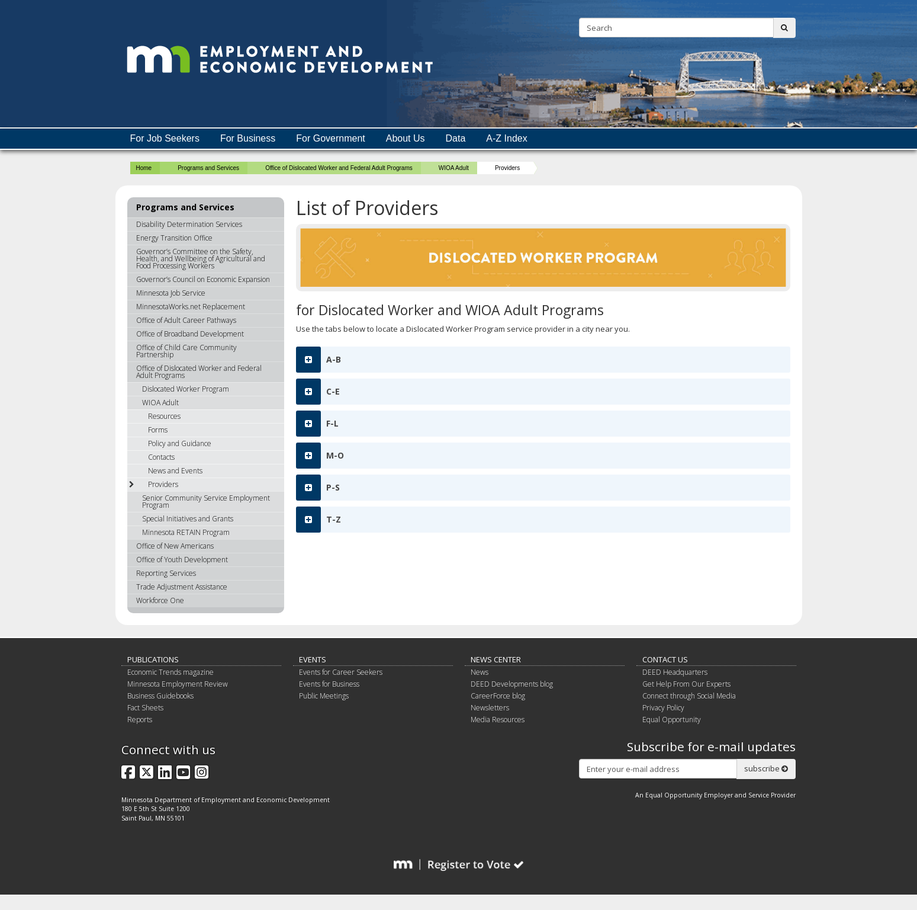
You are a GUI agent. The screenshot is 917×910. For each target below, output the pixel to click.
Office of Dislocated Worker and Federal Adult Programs (339, 168)
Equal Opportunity (671, 719)
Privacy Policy (663, 708)
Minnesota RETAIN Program (186, 532)
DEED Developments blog (512, 684)
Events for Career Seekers (340, 672)
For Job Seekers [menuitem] (165, 138)
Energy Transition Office (174, 238)
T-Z (318, 520)
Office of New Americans (175, 546)
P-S (318, 488)
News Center (496, 659)
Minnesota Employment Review (177, 684)
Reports (139, 719)
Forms (158, 430)
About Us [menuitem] (405, 138)
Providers (153, 484)
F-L (317, 424)
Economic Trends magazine (170, 672)
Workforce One (160, 600)
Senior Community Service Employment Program (206, 501)
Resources (164, 416)
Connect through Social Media (689, 696)
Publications (153, 659)
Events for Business (329, 684)
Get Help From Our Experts (686, 684)
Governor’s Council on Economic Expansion (203, 279)
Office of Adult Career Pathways (186, 320)
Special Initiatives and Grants (187, 519)
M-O (320, 456)
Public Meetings (324, 696)
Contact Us (665, 659)
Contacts (161, 457)
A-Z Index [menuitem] (506, 138)
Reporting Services (166, 573)
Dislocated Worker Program (185, 389)
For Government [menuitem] (330, 138)
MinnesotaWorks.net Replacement (190, 307)
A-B (318, 360)
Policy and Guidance (179, 443)
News (479, 672)
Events (312, 659)
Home (144, 168)
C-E (318, 392)
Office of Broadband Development (190, 334)
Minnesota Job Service (170, 293)
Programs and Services (208, 168)
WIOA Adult (454, 168)
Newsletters (490, 708)
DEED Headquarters (674, 672)
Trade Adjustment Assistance (181, 587)
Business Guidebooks (160, 696)
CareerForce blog (498, 696)
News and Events (175, 471)
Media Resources (498, 719)
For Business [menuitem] (247, 138)
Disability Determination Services (189, 224)
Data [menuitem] (456, 138)
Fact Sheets (145, 708)
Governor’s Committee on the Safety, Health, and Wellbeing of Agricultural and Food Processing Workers (200, 258)
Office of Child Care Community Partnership (186, 351)
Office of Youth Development (182, 560)
